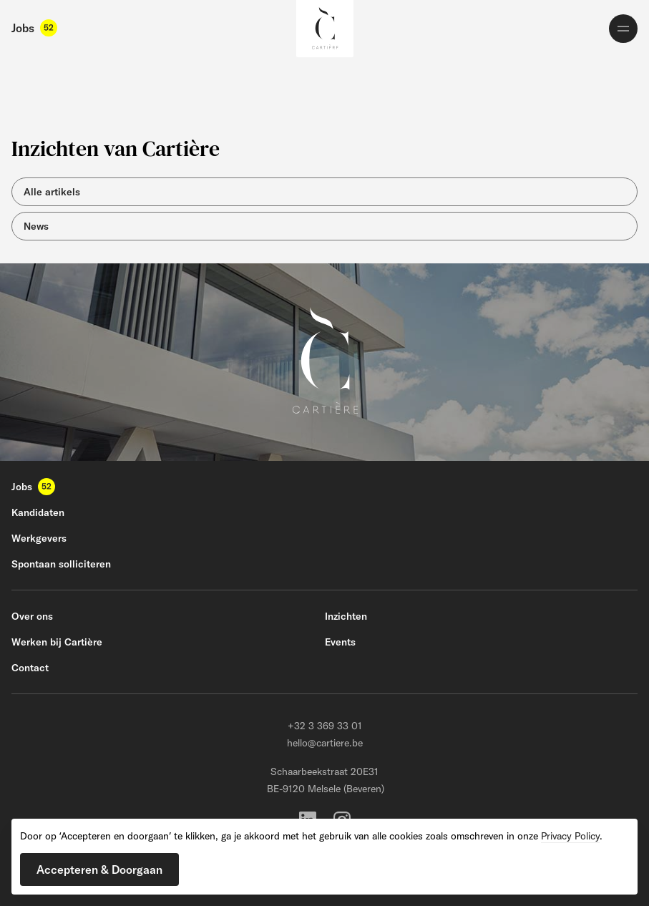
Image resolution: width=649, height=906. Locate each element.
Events (340, 641)
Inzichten (346, 616)
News (36, 226)
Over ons (32, 616)
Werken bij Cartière (56, 641)
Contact (30, 667)
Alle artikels (52, 191)
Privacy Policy (570, 835)
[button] (99, 869)
